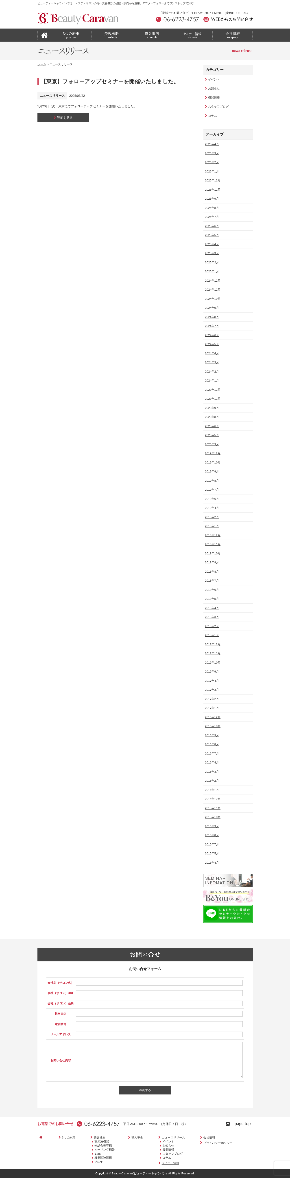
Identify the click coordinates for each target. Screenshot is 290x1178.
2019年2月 (211, 517)
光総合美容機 (94, 1145)
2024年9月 (211, 307)
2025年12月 (212, 180)
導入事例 (125, 1137)
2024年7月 (211, 326)
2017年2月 (211, 699)
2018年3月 (211, 617)
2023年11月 (212, 398)
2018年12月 (212, 535)
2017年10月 (212, 662)
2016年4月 (211, 762)
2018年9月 (211, 562)
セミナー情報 (155, 1163)
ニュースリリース (158, 1137)
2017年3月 (211, 689)
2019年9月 (211, 471)
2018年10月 (212, 553)
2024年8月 (211, 317)
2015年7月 (211, 844)
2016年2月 (211, 780)
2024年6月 (211, 335)
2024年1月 (211, 380)
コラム (210, 115)
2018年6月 (211, 589)
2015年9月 (211, 826)
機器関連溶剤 (94, 1157)
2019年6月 (211, 499)
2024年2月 (211, 371)
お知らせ (212, 88)
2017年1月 (211, 708)
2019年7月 (211, 489)
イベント (212, 79)
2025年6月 (211, 226)
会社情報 (190, 1137)
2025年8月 (211, 208)
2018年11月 (212, 544)
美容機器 (88, 1137)
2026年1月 (211, 171)
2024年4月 (211, 353)
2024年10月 (212, 298)
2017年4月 (211, 680)
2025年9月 (211, 198)
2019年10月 (212, 462)
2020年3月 (211, 444)
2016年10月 (212, 726)
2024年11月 (212, 289)
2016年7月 (211, 753)
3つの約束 (61, 1137)
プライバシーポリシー (199, 1143)
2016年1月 (211, 790)
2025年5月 (211, 235)
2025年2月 (211, 262)
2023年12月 (212, 389)
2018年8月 (211, 571)
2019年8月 (211, 480)
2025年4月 (211, 244)
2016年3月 (211, 771)
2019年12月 (212, 453)
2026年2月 (211, 162)
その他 (90, 1161)
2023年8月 (211, 417)
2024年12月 (212, 280)
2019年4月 (211, 508)
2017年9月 (211, 671)
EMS (88, 1153)
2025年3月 (211, 253)
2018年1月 (211, 635)
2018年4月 (211, 608)
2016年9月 (211, 735)
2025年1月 (211, 271)
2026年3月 (211, 153)
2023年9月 (211, 408)
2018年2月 (211, 626)
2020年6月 (211, 426)
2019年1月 (211, 526)
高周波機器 (92, 1141)
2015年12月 (212, 799)
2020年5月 (211, 435)
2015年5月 (211, 853)
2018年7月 (211, 580)
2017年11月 (212, 653)
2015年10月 (212, 817)
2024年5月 (211, 344)
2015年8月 (211, 835)
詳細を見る (63, 117)
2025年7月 (211, 216)
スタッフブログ (216, 106)
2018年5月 (211, 598)
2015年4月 (211, 862)
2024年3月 (211, 362)
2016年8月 (211, 744)
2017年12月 (212, 644)
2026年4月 (211, 144)
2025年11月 (212, 189)
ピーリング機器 (95, 1149)
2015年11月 (212, 808)
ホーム (41, 64)
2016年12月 (212, 717)
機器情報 (212, 97)
